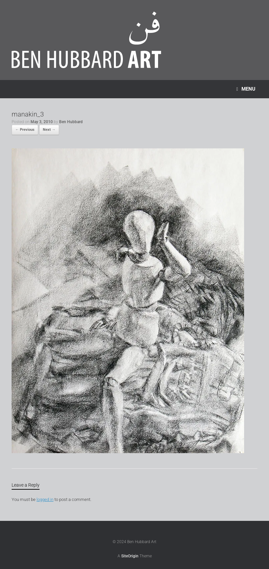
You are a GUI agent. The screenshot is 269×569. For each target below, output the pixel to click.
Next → (49, 129)
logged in (45, 499)
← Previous (25, 129)
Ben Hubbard (71, 122)
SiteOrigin (129, 556)
